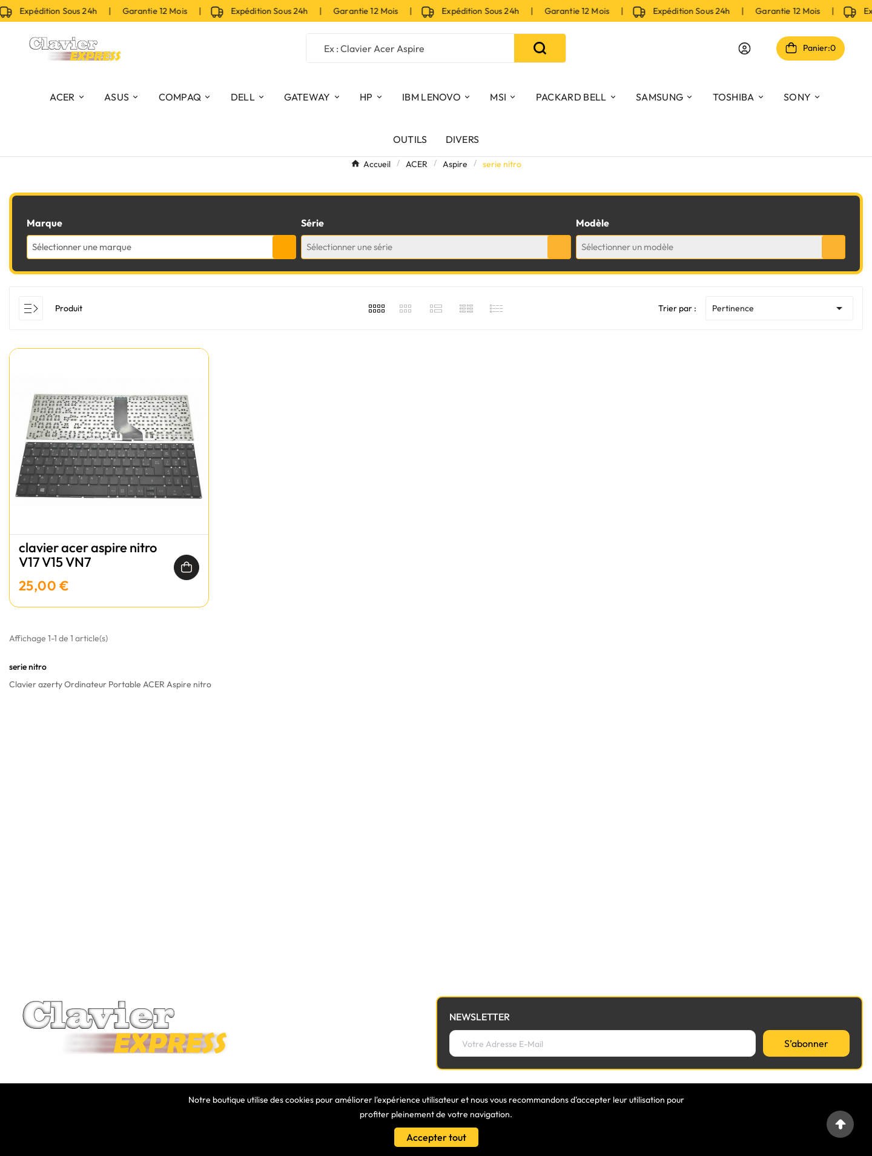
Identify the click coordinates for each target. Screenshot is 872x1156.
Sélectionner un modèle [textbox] (627, 247)
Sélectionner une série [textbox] (349, 247)
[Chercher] (410, 48)
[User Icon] (744, 48)
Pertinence (779, 308)
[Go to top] (840, 1124)
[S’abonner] (806, 1043)
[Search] (539, 48)
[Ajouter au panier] (186, 567)
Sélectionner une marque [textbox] (81, 247)
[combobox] (161, 247)
